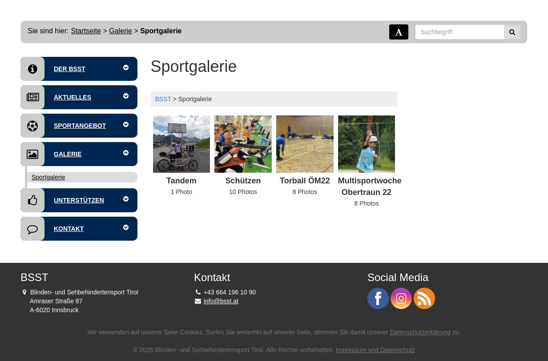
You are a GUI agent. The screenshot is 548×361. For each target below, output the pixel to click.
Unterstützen (74, 200)
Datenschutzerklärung (420, 332)
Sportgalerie (48, 177)
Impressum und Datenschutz (375, 349)
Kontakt (74, 229)
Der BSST (74, 69)
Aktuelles (74, 97)
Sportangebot (74, 126)
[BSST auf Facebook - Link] (379, 297)
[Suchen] (512, 32)
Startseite (86, 31)
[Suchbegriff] (459, 32)
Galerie (120, 31)
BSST (163, 99)
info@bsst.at (221, 301)
